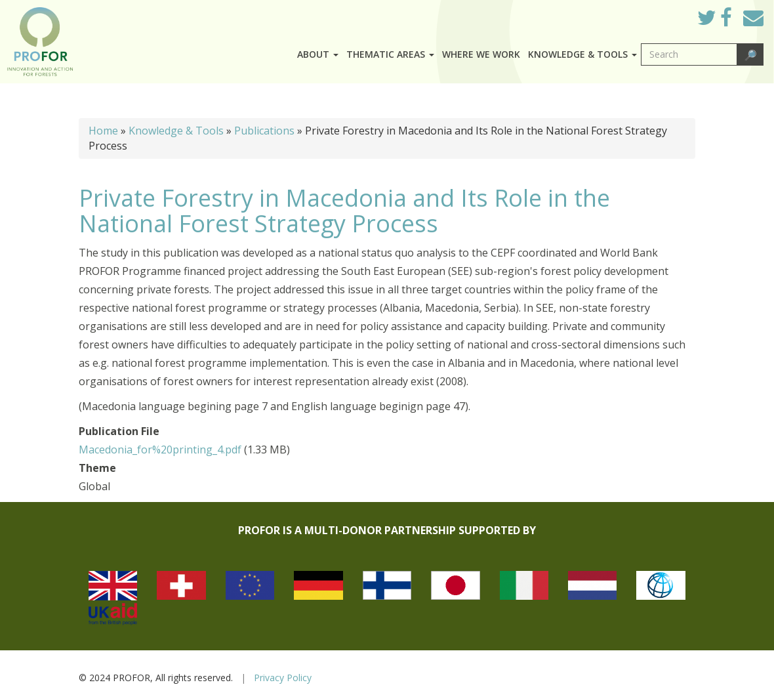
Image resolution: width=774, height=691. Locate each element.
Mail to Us (753, 17)
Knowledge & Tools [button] (582, 54)
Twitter (717, 21)
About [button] (317, 54)
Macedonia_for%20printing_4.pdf (160, 449)
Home (103, 130)
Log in (668, 14)
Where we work (481, 54)
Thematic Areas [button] (390, 54)
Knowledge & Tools (176, 130)
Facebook (736, 21)
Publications (264, 130)
